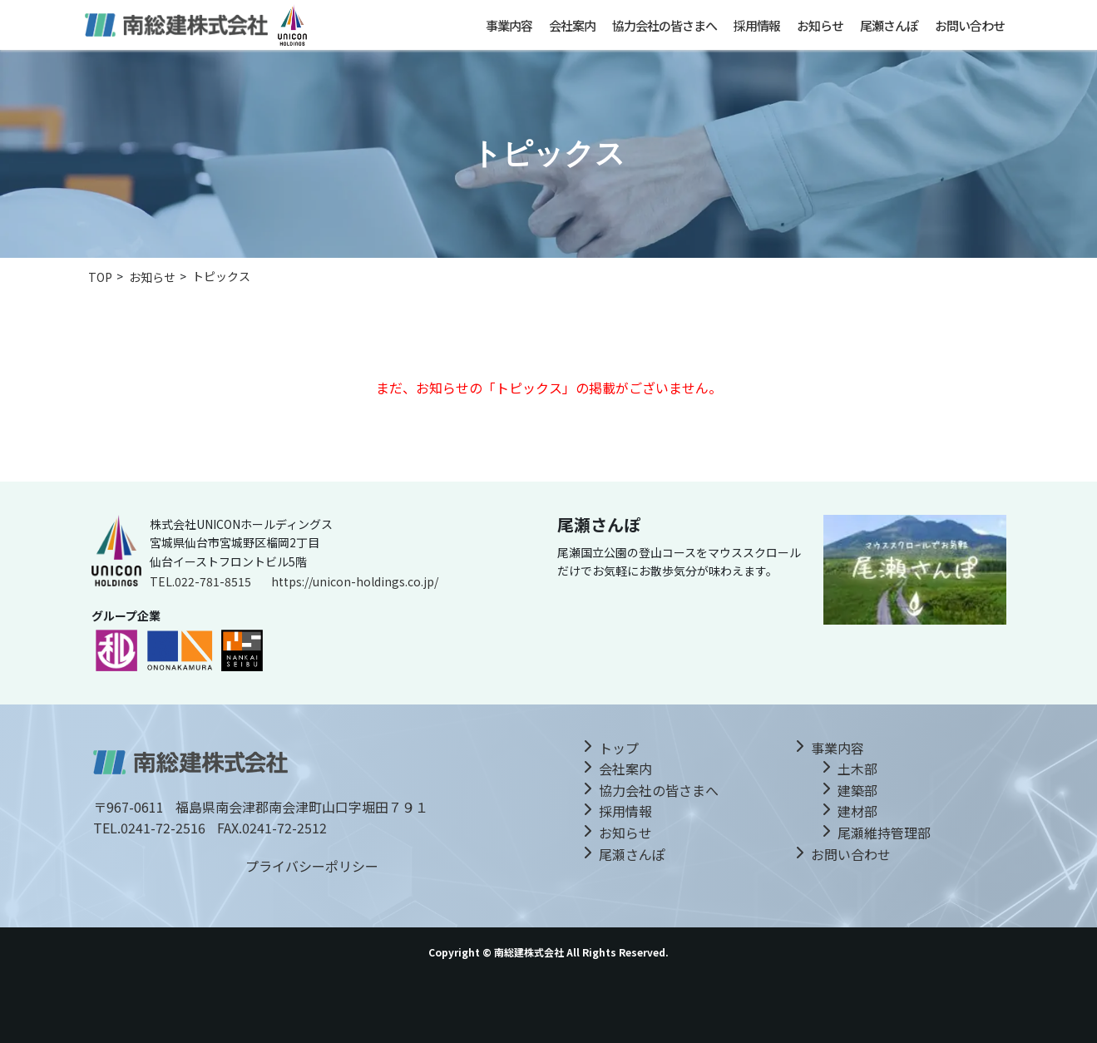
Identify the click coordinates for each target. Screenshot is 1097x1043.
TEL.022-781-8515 (200, 581)
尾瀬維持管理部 (884, 833)
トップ (619, 748)
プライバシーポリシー (311, 866)
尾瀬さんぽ (889, 25)
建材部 (857, 811)
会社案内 (572, 25)
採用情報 (757, 25)
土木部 (857, 769)
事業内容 (509, 25)
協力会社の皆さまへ (664, 25)
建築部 (857, 790)
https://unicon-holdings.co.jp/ (354, 581)
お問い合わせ (970, 25)
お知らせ (820, 25)
